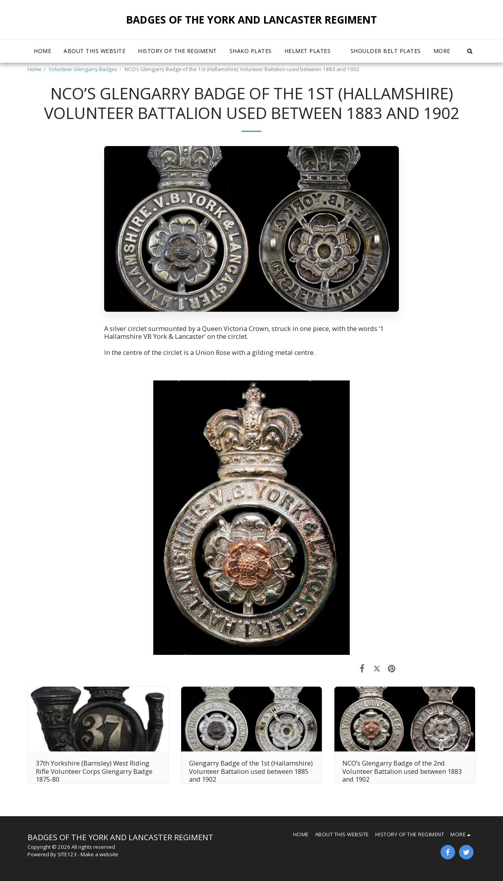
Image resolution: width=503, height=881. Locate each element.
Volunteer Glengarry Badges (83, 69)
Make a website (99, 854)
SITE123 (67, 854)
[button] (311, 51)
